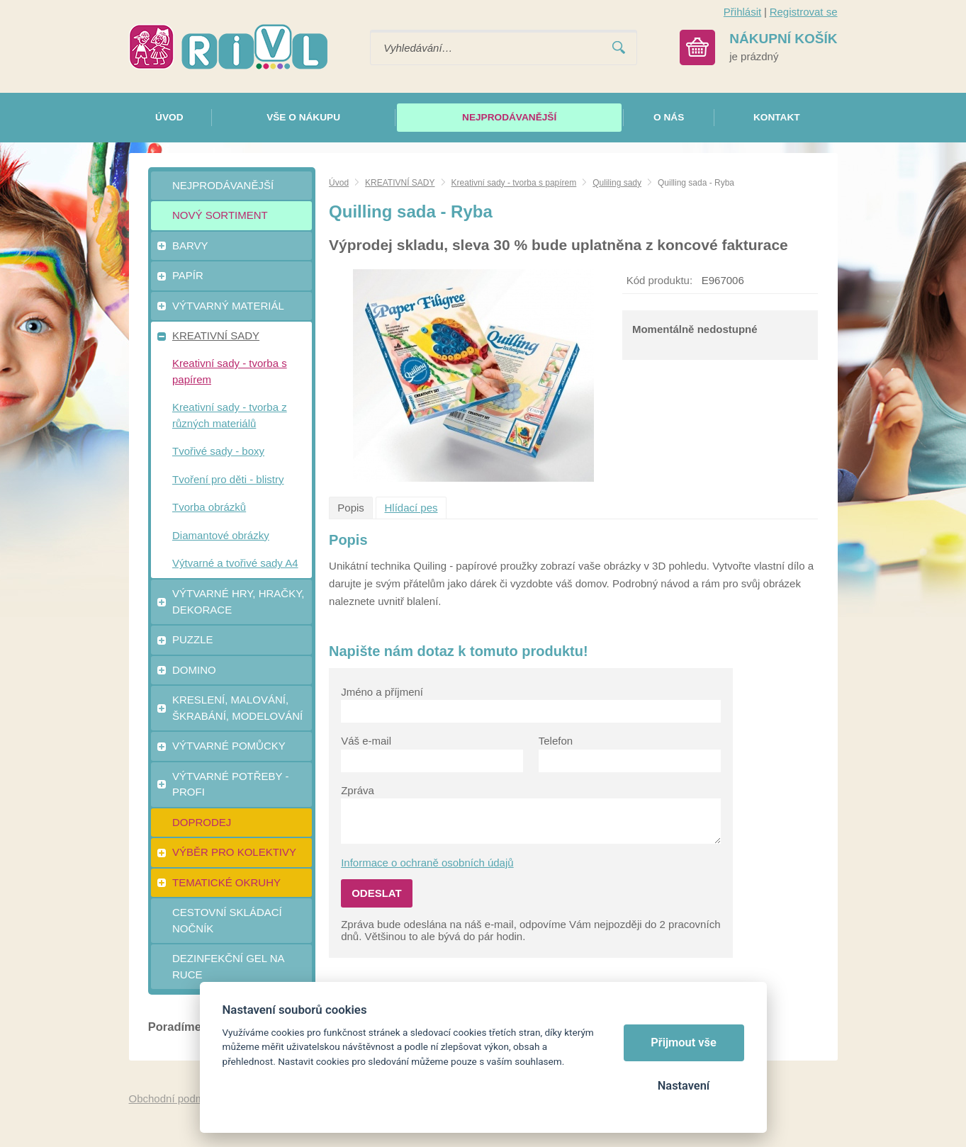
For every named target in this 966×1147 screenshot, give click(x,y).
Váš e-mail (366, 741)
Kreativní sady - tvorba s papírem (514, 183)
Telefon (556, 741)
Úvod (339, 183)
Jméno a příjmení (382, 692)
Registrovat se (804, 12)
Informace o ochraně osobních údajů (427, 863)
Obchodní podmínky (176, 1098)
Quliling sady (616, 183)
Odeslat (377, 893)
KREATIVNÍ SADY (399, 183)
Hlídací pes (411, 508)
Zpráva (357, 790)
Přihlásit (742, 12)
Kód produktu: (659, 280)
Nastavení (683, 1085)
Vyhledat (618, 48)
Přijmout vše (684, 1042)
